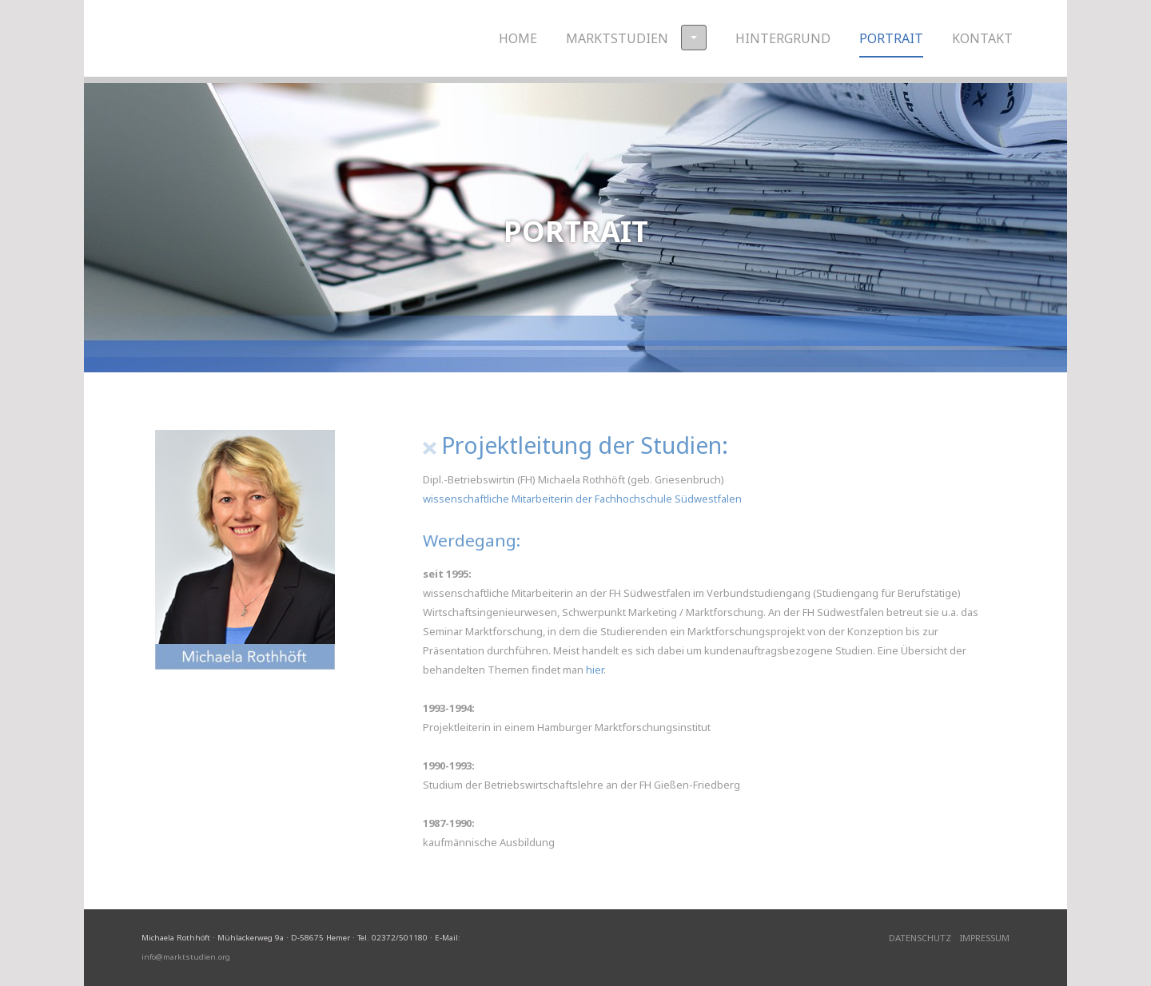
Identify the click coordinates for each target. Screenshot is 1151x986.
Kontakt (982, 38)
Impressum (985, 938)
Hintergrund (782, 38)
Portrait (891, 38)
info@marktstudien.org (185, 957)
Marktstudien (636, 37)
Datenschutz (920, 938)
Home (518, 38)
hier (594, 669)
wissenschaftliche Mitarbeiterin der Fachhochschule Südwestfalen (582, 498)
